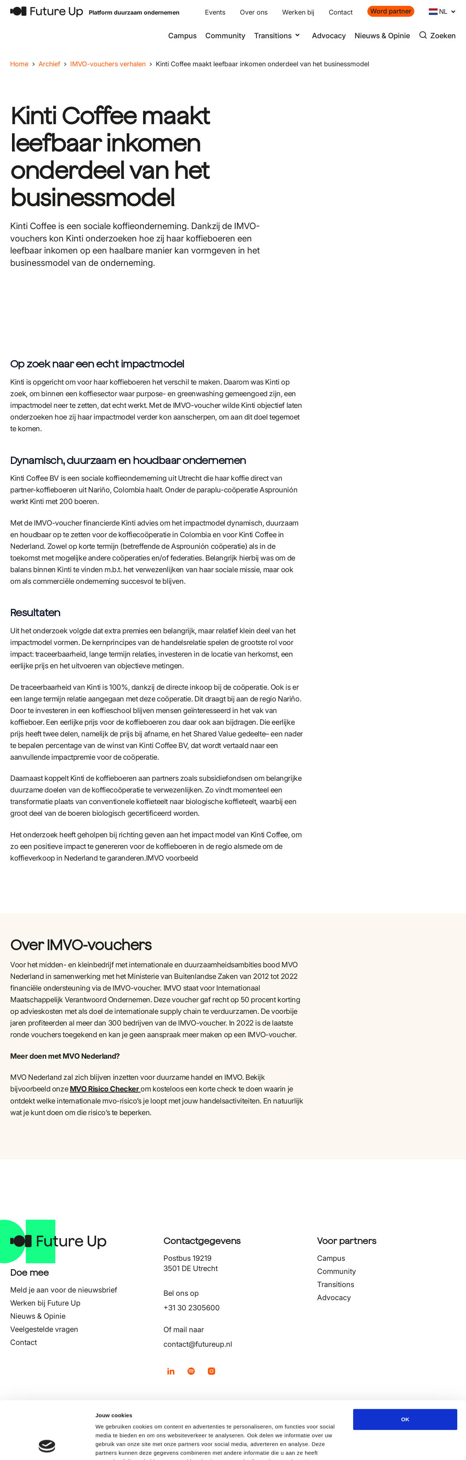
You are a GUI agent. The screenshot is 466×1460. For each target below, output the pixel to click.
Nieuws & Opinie (382, 35)
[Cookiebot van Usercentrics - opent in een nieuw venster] (47, 1445)
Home (19, 64)
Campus (182, 35)
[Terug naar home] (46, 12)
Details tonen (393, 1446)
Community (225, 35)
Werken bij (298, 12)
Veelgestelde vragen (44, 1329)
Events (215, 12)
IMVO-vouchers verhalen (108, 64)
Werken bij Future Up (45, 1303)
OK (405, 1365)
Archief (49, 64)
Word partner (390, 11)
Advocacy (329, 35)
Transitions (335, 1284)
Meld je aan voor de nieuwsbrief (63, 1290)
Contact (341, 12)
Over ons (254, 12)
